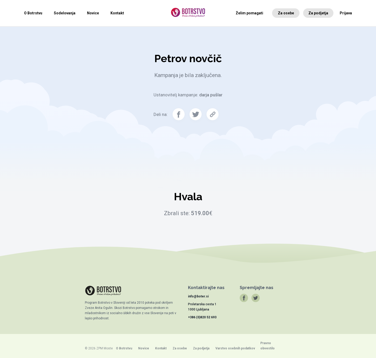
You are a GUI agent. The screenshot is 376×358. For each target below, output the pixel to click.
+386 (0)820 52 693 (202, 317)
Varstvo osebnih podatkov (235, 348)
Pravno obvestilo (267, 345)
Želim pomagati (249, 13)
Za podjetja (318, 13)
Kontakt (117, 13)
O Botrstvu (33, 13)
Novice (93, 13)
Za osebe (286, 13)
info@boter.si (198, 296)
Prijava (346, 13)
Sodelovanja (64, 13)
